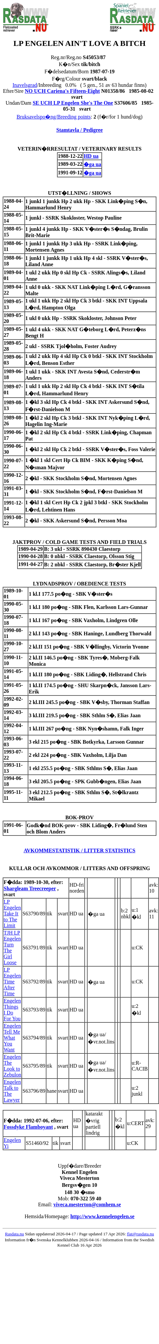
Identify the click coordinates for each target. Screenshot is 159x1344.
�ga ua (92, 164)
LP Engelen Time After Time (12, 981)
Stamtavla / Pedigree (79, 130)
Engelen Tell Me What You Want (12, 1037)
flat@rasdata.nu (140, 1233)
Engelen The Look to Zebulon (12, 1066)
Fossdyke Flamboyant (28, 1127)
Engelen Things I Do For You (12, 1009)
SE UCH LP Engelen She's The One (73, 103)
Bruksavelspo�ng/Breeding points (53, 117)
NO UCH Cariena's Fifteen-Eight (62, 91)
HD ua (91, 156)
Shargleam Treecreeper (30, 888)
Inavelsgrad (25, 85)
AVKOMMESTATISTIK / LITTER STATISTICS (80, 850)
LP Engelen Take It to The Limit (12, 913)
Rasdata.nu (14, 1233)
